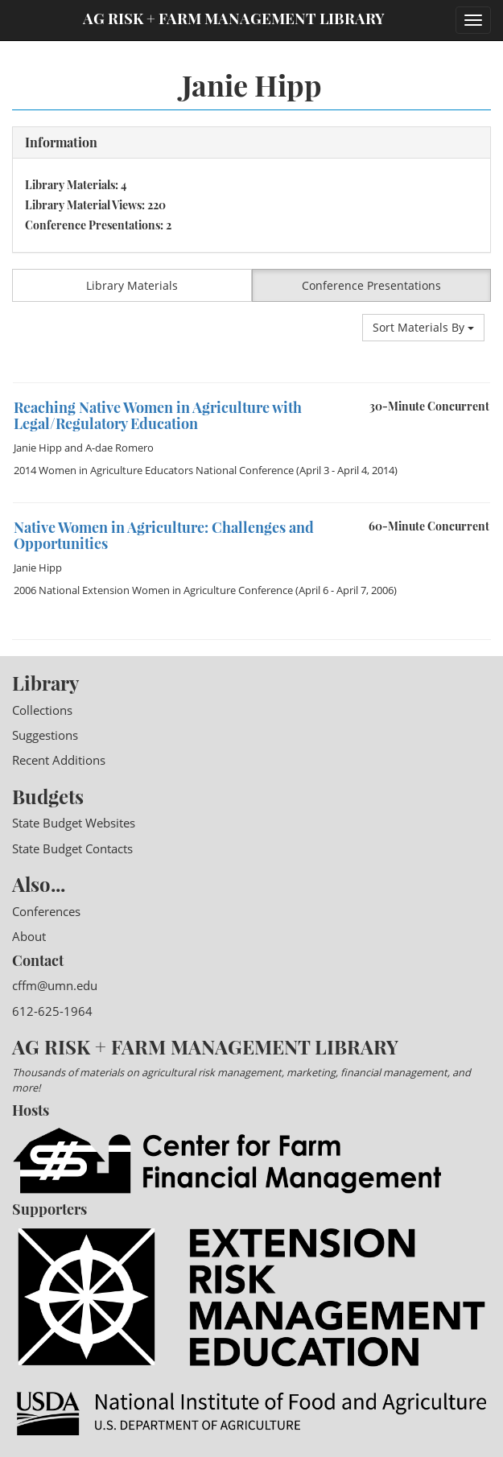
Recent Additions (58, 760)
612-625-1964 (52, 1011)
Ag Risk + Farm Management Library (234, 18)
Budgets (48, 796)
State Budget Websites (73, 823)
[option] (251, 382)
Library (45, 682)
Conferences (46, 911)
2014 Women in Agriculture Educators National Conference (154, 470)
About (29, 936)
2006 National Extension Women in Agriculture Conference (153, 590)
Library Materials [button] (132, 285)
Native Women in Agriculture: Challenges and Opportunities (164, 535)
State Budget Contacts (72, 848)
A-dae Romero (119, 447)
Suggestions (45, 735)
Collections (42, 710)
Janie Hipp (38, 447)
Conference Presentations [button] (371, 285)
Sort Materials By (423, 327)
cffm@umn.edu (54, 985)
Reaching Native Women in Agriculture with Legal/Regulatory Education (158, 415)
